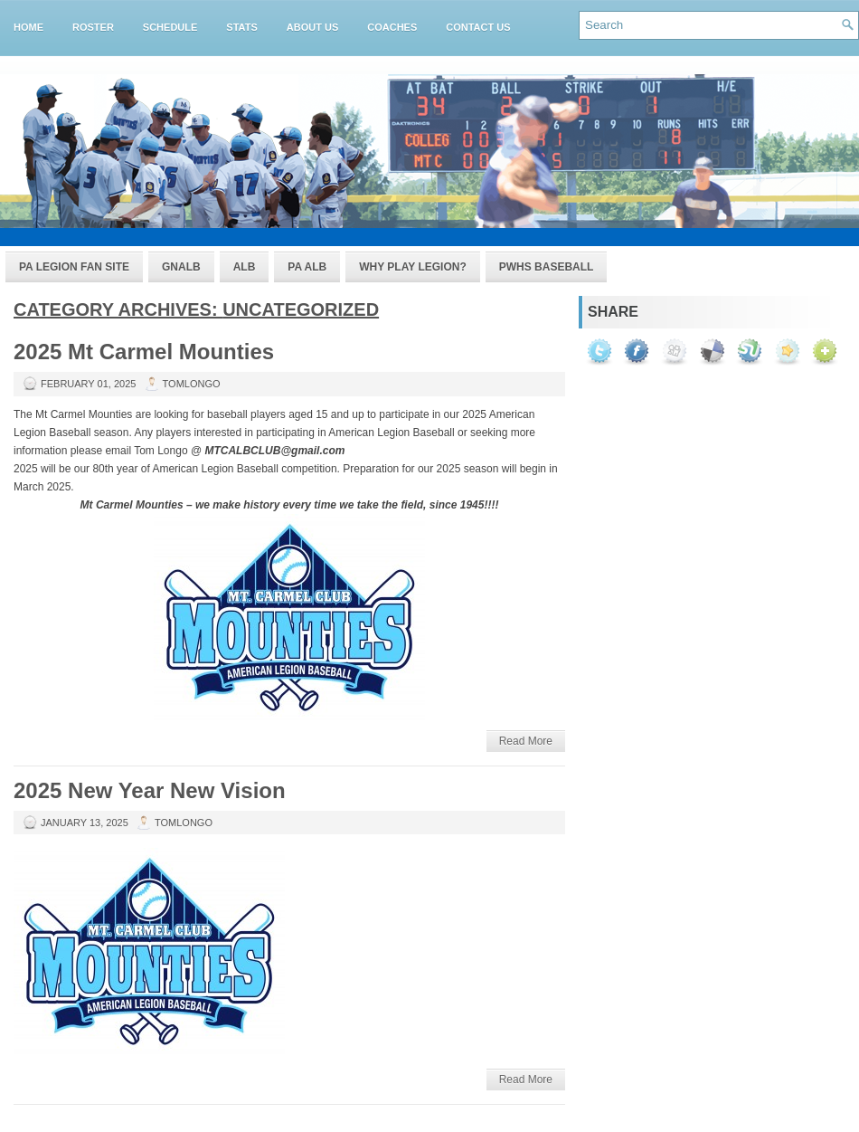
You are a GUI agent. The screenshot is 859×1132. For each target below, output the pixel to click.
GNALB (181, 267)
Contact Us (478, 27)
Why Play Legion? (412, 267)
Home (28, 27)
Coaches (392, 27)
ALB (244, 267)
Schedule (170, 27)
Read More (525, 741)
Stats (241, 27)
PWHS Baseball (546, 267)
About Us (312, 27)
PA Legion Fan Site (74, 267)
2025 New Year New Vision (150, 790)
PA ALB (307, 267)
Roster (93, 27)
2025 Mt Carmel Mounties (144, 351)
